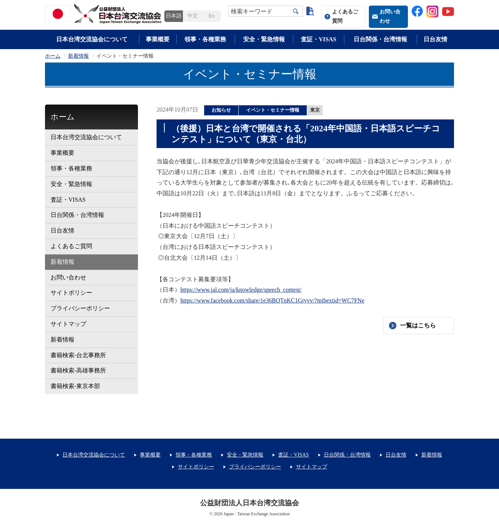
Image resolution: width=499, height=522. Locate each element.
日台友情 (435, 39)
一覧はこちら (418, 325)
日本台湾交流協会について (92, 39)
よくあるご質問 (345, 16)
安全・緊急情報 (264, 39)
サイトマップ (68, 324)
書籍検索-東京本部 (75, 386)
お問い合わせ (390, 16)
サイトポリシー (71, 292)
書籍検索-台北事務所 (78, 355)
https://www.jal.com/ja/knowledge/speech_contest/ (241, 289)
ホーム (53, 56)
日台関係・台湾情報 (380, 39)
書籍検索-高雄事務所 (78, 370)
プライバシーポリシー (80, 308)
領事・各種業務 (205, 39)
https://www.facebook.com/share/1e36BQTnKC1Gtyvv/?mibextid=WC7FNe (272, 300)
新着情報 (78, 56)
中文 (192, 16)
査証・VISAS (318, 39)
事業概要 (158, 39)
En (211, 16)
